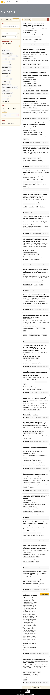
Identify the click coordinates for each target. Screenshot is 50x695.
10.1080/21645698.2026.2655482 (31, 181)
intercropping (35, 583)
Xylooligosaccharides (27, 438)
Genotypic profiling (26, 674)
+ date (3, 108)
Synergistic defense (44, 90)
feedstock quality (35, 333)
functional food (26, 287)
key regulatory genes (33, 484)
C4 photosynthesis (26, 256)
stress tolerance (43, 41)
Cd (31, 136)
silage (32, 586)
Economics (34, 160)
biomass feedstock (26, 333)
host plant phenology (27, 112)
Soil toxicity (36, 41)
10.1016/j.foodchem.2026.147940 (31, 433)
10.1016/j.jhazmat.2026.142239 (30, 85)
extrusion (41, 284)
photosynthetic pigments (27, 41)
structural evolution (37, 261)
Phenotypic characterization (28, 677)
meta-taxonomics (39, 535)
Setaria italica (35, 414)
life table (34, 112)
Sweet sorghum (37, 586)
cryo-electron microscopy (36, 256)
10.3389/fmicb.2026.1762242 (30, 532)
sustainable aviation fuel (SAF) (34, 335)
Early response (34, 88)
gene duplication (26, 259)
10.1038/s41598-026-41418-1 (30, 158)
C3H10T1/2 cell (32, 206)
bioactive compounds (36, 460)
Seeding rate (32, 163)
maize (37, 561)
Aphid (24, 110)
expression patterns (33, 412)
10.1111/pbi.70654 (41, 328)
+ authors (4, 111)
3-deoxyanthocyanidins (27, 284)
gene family (25, 363)
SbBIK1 (34, 184)
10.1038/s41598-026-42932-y (30, 672)
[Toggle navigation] (47, 2)
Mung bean (42, 583)
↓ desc (13, 115)
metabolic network (42, 484)
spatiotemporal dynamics (39, 511)
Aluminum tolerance (27, 184)
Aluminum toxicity (26, 88)
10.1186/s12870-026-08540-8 (30, 409)
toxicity (47, 287)
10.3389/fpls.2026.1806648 (30, 482)
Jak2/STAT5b (42, 206)
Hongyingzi (25, 484)
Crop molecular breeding (27, 559)
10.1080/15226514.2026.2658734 (31, 134)
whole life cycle (31, 487)
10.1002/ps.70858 (28, 107)
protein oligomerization (27, 261)
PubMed (39, 36)
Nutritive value (26, 586)
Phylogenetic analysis (27, 414)
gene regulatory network (27, 511)
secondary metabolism (27, 465)
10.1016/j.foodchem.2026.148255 (31, 282)
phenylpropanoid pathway (38, 462)
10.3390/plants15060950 (42, 382)
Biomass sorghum (26, 160)
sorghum (37, 90)
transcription (39, 389)
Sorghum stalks (45, 435)
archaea (24, 535)
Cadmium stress (26, 386)
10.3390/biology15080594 (30, 204)
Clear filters (15, 19)
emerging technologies (27, 462)
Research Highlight (44, 594)
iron (44, 136)
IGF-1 (37, 206)
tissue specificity (26, 514)
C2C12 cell (25, 206)
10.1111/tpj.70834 (28, 506)
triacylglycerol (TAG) (27, 337)
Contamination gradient (27, 39)
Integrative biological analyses (28, 561)
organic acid (25, 139)
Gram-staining (35, 674)
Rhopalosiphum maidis (27, 115)
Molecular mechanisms (27, 563)
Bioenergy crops (33, 509)
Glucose (34, 435)
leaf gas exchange (43, 333)
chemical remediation (37, 136)
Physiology (33, 386)
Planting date (25, 163)
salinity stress (36, 563)
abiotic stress (25, 360)
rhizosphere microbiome (39, 677)
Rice (40, 363)
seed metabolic (36, 465)
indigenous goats (31, 535)
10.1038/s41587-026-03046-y (30, 305)
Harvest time (40, 160)
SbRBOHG (25, 186)
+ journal (14, 108)
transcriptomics (34, 514)
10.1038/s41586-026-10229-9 (30, 647)
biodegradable (26, 136)
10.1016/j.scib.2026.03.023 (30, 556)
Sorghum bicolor (37, 115)
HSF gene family (42, 412)
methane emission (26, 537)
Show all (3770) (5, 101)
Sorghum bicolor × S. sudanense (29, 389)
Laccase (39, 435)
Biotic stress (32, 360)
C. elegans (36, 284)
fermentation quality (27, 583)
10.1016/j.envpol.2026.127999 (30, 36)
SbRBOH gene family (41, 184)
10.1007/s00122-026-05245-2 (30, 64)
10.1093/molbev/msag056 (30, 254)
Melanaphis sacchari (42, 112)
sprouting (43, 465)
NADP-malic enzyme (35, 259)
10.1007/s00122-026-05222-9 (30, 229)
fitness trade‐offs (45, 110)
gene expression (39, 360)
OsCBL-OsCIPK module (34, 363)
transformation (44, 335)
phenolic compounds (38, 39)
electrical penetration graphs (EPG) (33, 110)
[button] (36, 44)
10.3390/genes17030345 (29, 358)
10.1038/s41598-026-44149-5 (30, 581)
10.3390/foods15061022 (42, 455)
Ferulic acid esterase (27, 435)
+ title (8, 108)
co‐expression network (42, 509)
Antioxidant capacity (27, 460)
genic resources (37, 559)
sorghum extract (26, 209)
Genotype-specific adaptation (28, 90)
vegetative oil (34, 337)
